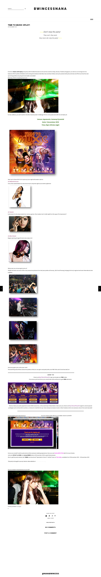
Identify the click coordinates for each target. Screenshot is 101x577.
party (52, 518)
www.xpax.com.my (40, 461)
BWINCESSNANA (50, 8)
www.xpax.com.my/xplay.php (33, 415)
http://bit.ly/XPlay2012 (44, 377)
